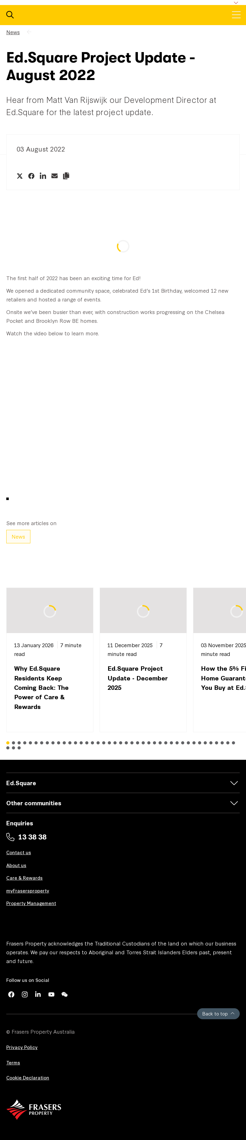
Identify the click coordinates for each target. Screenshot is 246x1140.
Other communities (33, 802)
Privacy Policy (22, 1047)
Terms (13, 1062)
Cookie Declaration (27, 1077)
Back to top (218, 1013)
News (13, 31)
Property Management (31, 903)
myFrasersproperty (27, 890)
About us (16, 865)
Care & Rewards (24, 877)
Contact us (18, 852)
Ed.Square (21, 782)
